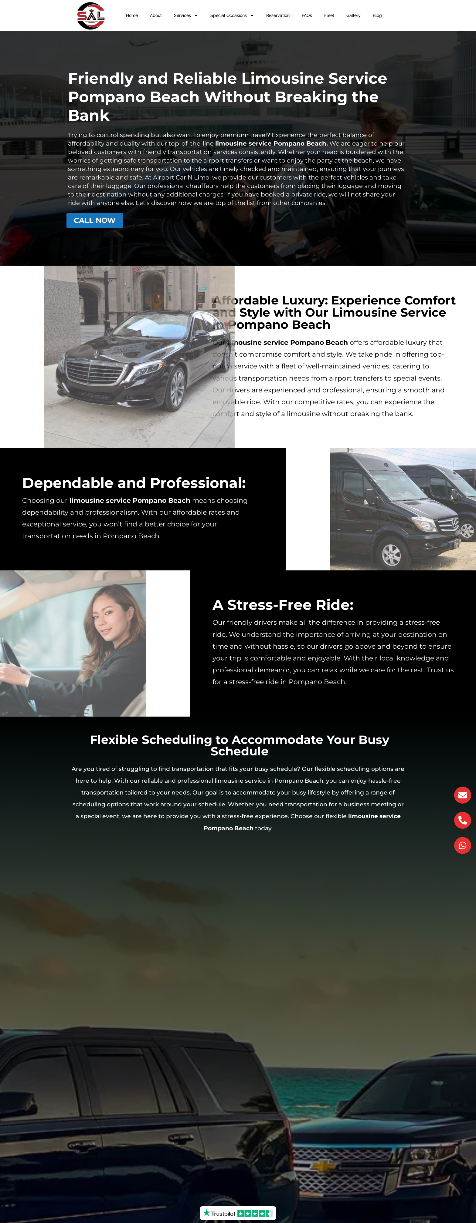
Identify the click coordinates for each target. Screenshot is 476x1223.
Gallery (353, 15)
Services (186, 15)
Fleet (329, 15)
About (156, 15)
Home (132, 15)
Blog (377, 15)
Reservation (278, 15)
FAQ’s (307, 15)
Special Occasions (232, 15)
